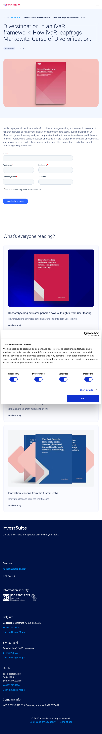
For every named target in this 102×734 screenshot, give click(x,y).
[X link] (13, 582)
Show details (86, 390)
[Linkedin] (5, 582)
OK (83, 398)
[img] (11, 5)
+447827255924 (11, 627)
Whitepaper (15, 17)
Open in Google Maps (14, 632)
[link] (15, 325)
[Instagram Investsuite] (21, 582)
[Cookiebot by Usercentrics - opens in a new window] (86, 334)
